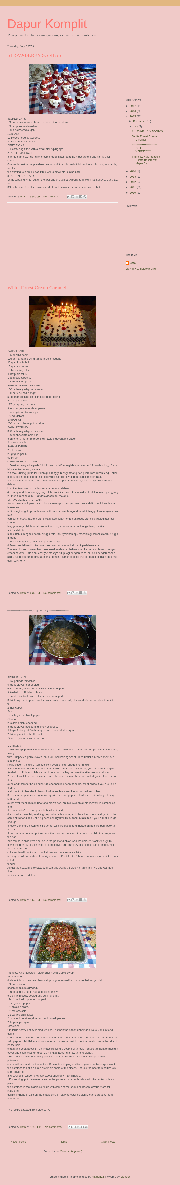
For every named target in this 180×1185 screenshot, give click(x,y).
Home (63, 1141)
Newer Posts (18, 1141)
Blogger (125, 1176)
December (140, 121)
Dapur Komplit (47, 24)
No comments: (52, 196)
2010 (133, 192)
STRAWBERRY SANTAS (34, 55)
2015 (133, 116)
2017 (133, 105)
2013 (133, 176)
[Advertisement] (62, 240)
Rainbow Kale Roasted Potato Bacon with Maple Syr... (146, 160)
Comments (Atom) (71, 1151)
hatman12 (98, 1176)
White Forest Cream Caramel (36, 287)
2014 (133, 171)
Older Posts (108, 1141)
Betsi (133, 263)
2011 (133, 187)
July (136, 126)
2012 (133, 181)
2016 (133, 111)
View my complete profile (141, 268)
